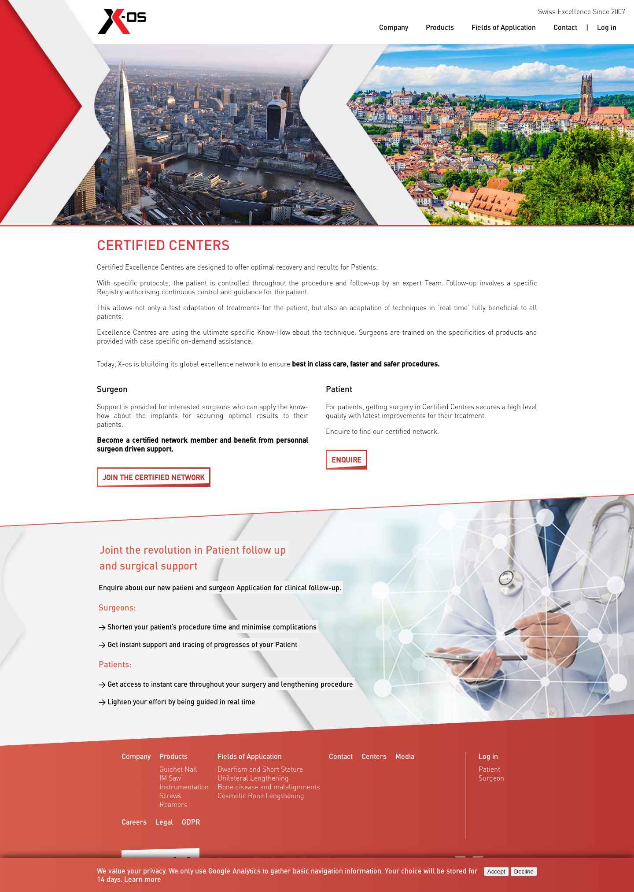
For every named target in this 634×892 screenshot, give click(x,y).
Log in (606, 27)
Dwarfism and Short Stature (260, 769)
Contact (565, 27)
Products (440, 27)
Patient (489, 769)
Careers (134, 822)
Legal (164, 822)
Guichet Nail (178, 769)
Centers (374, 756)
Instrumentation (184, 786)
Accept (496, 871)
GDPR (191, 822)
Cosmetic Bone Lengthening (260, 795)
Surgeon (491, 778)
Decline (524, 871)
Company (393, 27)
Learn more (142, 879)
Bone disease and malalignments (268, 786)
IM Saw (170, 778)
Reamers (173, 804)
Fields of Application (504, 27)
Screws (170, 795)
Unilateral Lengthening (253, 778)
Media (404, 756)
